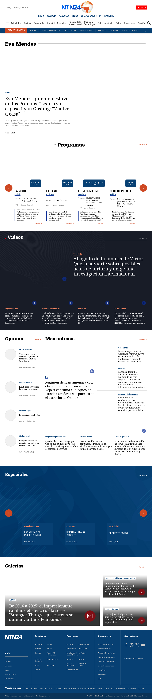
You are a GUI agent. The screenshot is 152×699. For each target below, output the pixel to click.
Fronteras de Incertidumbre (32, 534)
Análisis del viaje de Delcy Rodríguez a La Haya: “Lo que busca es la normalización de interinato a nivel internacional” (60, 216)
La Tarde (52, 191)
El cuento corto (118, 533)
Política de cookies (29, 696)
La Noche (21, 191)
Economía (39, 23)
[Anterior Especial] (8, 513)
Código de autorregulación (106, 662)
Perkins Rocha (120, 309)
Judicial (51, 23)
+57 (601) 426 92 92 (136, 659)
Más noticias (60, 338)
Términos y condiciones (43, 696)
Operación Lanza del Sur (108, 30)
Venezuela (77, 254)
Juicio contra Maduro (51, 30)
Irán (46, 377)
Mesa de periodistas (70, 664)
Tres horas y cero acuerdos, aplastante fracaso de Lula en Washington (28, 358)
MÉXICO (75, 16)
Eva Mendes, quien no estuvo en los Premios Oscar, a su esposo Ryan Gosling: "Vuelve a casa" (37, 106)
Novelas (100, 689)
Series (12, 600)
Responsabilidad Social (106, 644)
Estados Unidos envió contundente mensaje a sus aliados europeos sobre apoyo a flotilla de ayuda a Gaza (96, 445)
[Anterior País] (145, 29)
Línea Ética (102, 670)
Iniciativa (121, 368)
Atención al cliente (104, 649)
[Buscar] (148, 23)
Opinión (141, 23)
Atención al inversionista (106, 653)
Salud (118, 23)
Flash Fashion (83, 649)
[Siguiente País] (145, 31)
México (7, 670)
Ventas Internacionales (106, 666)
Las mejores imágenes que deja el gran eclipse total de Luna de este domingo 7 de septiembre (119, 618)
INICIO (41, 16)
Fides (107, 689)
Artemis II (34, 30)
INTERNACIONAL (106, 16)
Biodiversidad (24, 436)
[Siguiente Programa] (143, 188)
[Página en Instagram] (131, 645)
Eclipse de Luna (112, 609)
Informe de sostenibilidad (106, 657)
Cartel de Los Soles (130, 30)
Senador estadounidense (128, 394)
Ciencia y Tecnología (89, 23)
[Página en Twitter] (137, 645)
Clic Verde (69, 644)
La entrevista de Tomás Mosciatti (72, 654)
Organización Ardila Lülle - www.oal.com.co (134, 696)
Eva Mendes (9, 93)
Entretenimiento (105, 23)
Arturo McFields (25, 350)
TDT (112, 689)
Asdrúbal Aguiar (25, 411)
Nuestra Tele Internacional (75, 23)
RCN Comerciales (70, 689)
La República (58, 689)
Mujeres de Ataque (82, 664)
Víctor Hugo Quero (121, 437)
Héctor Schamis (25, 382)
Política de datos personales (13, 696)
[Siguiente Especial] (143, 513)
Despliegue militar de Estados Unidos (120, 578)
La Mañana (82, 653)
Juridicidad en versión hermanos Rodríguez (29, 388)
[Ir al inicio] (16, 641)
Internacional (9, 679)
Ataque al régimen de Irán (55, 437)
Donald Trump (70, 30)
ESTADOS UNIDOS (89, 16)
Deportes (61, 23)
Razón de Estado (72, 670)
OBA (99, 679)
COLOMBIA (51, 16)
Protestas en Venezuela (51, 309)
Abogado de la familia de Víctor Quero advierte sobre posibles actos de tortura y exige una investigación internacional (108, 266)
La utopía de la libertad (29, 415)
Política (27, 23)
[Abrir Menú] (7, 23)
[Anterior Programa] (8, 188)
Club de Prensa (120, 191)
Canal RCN (28, 689)
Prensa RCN (102, 675)
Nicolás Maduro (86, 30)
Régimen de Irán (11, 309)
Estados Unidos (86, 437)
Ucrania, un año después (75, 534)
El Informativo (88, 191)
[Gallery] (76, 188)
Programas (129, 23)
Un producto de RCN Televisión (126, 689)
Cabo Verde (123, 348)
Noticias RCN (38, 689)
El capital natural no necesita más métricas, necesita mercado (29, 443)
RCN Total (141, 689)
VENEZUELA (63, 16)
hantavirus (82, 309)
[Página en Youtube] (143, 645)
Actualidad (16, 23)
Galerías (14, 566)
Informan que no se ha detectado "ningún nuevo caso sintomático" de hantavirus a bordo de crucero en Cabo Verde (131, 356)
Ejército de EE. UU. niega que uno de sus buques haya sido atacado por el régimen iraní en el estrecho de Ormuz (61, 445)
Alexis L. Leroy (28, 452)
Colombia (8, 662)
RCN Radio (48, 689)
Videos (15, 237)
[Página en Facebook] (126, 645)
